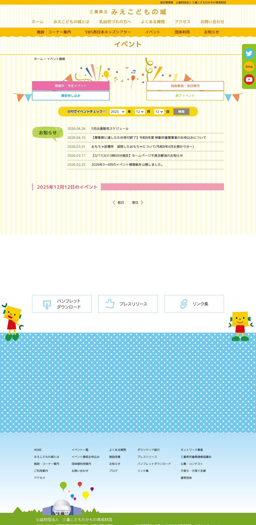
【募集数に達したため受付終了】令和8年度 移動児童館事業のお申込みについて (148, 127)
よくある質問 (153, 21)
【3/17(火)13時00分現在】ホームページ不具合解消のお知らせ (137, 145)
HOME (38, 439)
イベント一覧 (80, 439)
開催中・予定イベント (55, 86)
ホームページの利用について (177, 519)
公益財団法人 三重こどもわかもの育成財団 (74, 509)
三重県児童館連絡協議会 (196, 446)
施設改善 (114, 446)
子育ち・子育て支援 (193, 460)
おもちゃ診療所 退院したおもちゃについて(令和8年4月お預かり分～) (142, 136)
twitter (249, 53)
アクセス (183, 21)
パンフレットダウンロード (62, 293)
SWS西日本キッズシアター (108, 32)
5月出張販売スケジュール (110, 118)
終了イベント (201, 86)
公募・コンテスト (192, 453)
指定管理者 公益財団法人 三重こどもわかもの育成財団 (193, 2)
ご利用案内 (41, 460)
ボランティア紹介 (148, 439)
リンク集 (194, 293)
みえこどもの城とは (71, 21)
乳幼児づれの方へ (115, 21)
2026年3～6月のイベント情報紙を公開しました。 (127, 154)
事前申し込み (152, 86)
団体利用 (182, 32)
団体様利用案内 (81, 453)
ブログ (113, 460)
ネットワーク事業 (192, 439)
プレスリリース (128, 293)
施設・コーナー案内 (54, 32)
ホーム (38, 21)
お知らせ (211, 32)
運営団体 (186, 467)
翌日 (135, 192)
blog (249, 66)
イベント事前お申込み (86, 446)
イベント (152, 32)
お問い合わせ (212, 21)
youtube (249, 79)
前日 (121, 192)
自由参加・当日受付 (103, 86)
